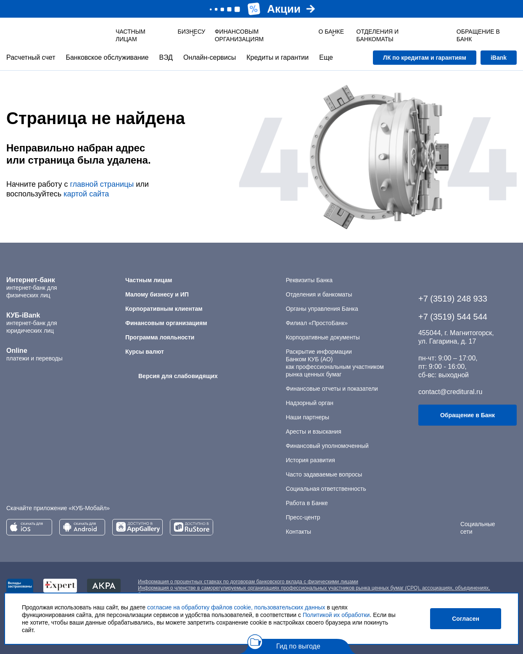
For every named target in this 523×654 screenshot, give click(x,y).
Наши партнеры (307, 417)
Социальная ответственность (326, 488)
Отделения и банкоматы (319, 294)
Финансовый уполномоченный (327, 445)
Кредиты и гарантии (277, 57)
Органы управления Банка (322, 308)
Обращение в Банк (467, 415)
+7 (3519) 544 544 (452, 316)
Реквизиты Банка (309, 280)
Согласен (465, 618)
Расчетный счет (30, 57)
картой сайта (86, 194)
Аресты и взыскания (313, 431)
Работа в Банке (307, 503)
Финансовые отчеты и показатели (332, 388)
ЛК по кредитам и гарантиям (424, 57)
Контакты (298, 531)
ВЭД (165, 57)
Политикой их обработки (336, 615)
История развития (310, 460)
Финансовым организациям (239, 35)
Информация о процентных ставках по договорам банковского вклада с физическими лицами (248, 582)
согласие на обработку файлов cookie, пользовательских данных (236, 607)
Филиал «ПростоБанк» (317, 323)
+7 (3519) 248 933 (452, 298)
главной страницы (102, 184)
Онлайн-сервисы (209, 57)
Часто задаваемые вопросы (324, 474)
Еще (326, 57)
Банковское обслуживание (107, 57)
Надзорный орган (309, 403)
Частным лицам (130, 35)
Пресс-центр (303, 517)
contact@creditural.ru (450, 391)
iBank (499, 57)
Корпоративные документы (323, 337)
